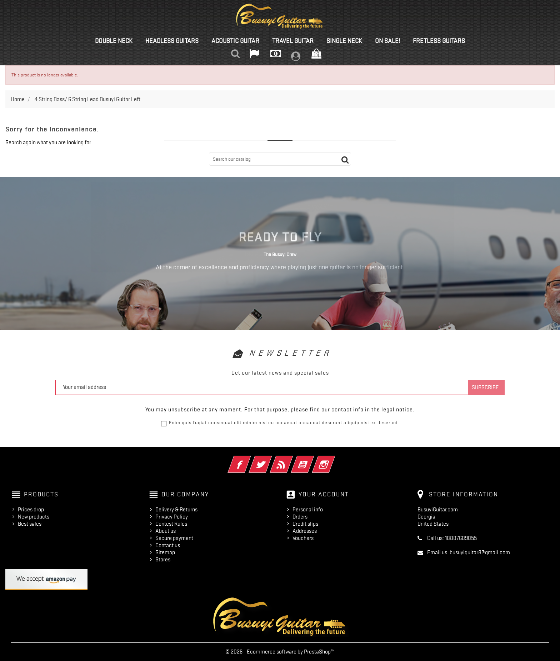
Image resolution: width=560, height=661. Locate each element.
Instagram (333, 459)
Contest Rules (171, 524)
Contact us (167, 545)
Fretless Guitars (439, 40)
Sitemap (165, 552)
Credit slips (305, 524)
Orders (300, 517)
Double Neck (113, 40)
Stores (162, 559)
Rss (291, 459)
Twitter (270, 459)
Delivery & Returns (176, 509)
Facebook (249, 459)
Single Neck (344, 40)
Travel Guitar (293, 40)
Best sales (29, 524)
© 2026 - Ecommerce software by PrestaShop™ (280, 652)
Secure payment (174, 538)
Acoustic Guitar (235, 40)
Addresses (304, 531)
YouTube (312, 459)
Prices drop (31, 509)
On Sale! (387, 40)
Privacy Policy (171, 517)
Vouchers (303, 538)
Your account (324, 494)
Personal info (307, 509)
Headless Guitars (172, 40)
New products (33, 517)
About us (165, 531)
